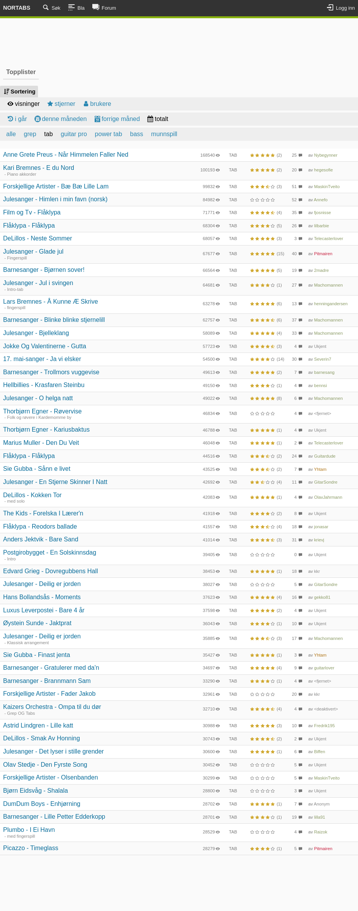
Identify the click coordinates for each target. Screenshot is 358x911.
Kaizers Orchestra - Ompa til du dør (52, 707)
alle (11, 134)
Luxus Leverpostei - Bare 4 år (44, 610)
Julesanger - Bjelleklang (36, 333)
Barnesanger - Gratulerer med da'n (51, 667)
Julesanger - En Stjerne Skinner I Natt (55, 482)
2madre (321, 270)
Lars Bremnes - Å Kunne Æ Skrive (50, 301)
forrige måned (116, 119)
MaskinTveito (327, 186)
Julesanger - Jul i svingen (38, 283)
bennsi (320, 385)
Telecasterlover (328, 238)
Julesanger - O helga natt (38, 398)
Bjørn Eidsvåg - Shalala (35, 790)
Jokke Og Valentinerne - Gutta (44, 346)
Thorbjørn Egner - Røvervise (42, 411)
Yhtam (320, 469)
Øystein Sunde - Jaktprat (37, 623)
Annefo (320, 199)
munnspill (164, 134)
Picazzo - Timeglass (30, 848)
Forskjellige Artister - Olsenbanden (50, 777)
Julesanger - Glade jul (33, 251)
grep (30, 134)
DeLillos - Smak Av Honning (41, 738)
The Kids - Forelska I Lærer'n (43, 513)
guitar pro (74, 134)
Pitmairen (323, 253)
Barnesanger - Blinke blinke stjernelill (54, 319)
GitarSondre (325, 482)
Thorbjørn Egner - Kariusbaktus (46, 429)
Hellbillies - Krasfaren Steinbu (44, 385)
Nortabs (16, 8)
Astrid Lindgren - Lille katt (38, 725)
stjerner (60, 103)
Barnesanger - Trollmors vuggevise (51, 372)
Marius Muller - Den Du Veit (41, 442)
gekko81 (322, 597)
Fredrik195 (324, 725)
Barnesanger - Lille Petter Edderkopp (54, 816)
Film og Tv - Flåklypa (32, 212)
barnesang (324, 372)
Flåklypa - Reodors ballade (40, 526)
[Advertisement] (179, 41)
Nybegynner (325, 155)
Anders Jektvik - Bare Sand (40, 539)
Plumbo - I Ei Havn (29, 829)
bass (136, 134)
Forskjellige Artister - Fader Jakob (49, 693)
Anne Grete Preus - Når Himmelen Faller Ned (65, 154)
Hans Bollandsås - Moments (42, 597)
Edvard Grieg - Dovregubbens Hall (50, 571)
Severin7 (322, 359)
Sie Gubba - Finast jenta (36, 655)
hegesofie (323, 170)
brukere (96, 103)
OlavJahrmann (328, 497)
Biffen (319, 751)
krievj (319, 540)
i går (16, 119)
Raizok (320, 832)
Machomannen (328, 285)
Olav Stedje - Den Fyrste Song (45, 764)
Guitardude (325, 456)
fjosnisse (322, 212)
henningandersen (331, 303)
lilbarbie (321, 225)
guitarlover (324, 668)
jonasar (321, 526)
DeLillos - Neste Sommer (37, 238)
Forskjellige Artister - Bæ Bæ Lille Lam (56, 186)
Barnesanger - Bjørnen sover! (44, 269)
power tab (108, 134)
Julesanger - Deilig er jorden (42, 584)
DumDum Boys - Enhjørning (41, 803)
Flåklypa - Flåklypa (29, 225)
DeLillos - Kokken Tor (32, 495)
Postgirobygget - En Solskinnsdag (49, 552)
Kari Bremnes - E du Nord (38, 167)
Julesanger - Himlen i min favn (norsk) (55, 199)
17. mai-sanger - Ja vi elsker (42, 359)
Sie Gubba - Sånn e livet (36, 468)
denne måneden (60, 119)
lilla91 (319, 817)
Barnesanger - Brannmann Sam (47, 681)
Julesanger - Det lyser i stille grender (53, 751)
